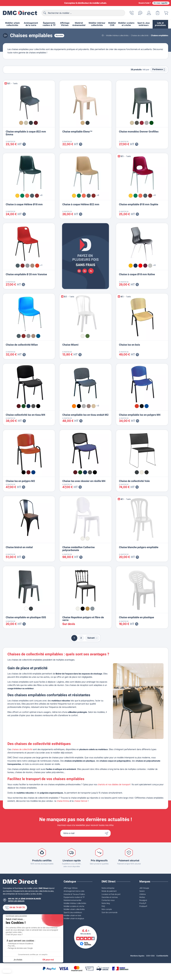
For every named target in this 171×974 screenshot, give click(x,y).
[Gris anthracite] (31, 123)
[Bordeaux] (36, 123)
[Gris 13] (33, 406)
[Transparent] (88, 539)
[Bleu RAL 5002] (33, 472)
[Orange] (74, 406)
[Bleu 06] (28, 406)
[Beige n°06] (32, 266)
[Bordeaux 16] (19, 406)
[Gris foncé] (31, 609)
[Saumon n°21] (27, 196)
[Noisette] (94, 406)
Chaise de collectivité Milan (22, 345)
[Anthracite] (88, 123)
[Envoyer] (107, 833)
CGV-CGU (150, 956)
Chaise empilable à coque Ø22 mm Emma (26, 133)
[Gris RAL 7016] (137, 472)
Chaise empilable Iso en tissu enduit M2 (85, 415)
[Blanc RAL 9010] (142, 472)
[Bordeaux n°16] (37, 196)
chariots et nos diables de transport (114, 784)
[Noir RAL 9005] (24, 472)
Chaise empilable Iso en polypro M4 (139, 415)
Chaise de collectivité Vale (134, 481)
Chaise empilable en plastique (136, 617)
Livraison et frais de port (111, 894)
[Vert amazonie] (88, 336)
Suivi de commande (109, 912)
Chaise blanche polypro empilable (138, 547)
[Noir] (79, 406)
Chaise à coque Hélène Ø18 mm (24, 204)
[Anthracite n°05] (32, 196)
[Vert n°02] (22, 196)
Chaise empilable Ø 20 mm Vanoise (26, 274)
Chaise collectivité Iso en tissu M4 (25, 415)
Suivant (92, 637)
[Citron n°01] (17, 196)
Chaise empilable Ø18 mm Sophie (138, 204)
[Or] (88, 609)
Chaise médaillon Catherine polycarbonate (78, 548)
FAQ (103, 906)
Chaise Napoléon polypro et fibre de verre (83, 619)
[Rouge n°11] (37, 266)
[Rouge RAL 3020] (137, 406)
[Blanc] (83, 336)
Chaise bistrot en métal (19, 547)
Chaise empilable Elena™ (77, 132)
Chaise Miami (70, 345)
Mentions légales (137, 956)
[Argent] (92, 609)
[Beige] (21, 123)
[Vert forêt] (151, 123)
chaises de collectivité (22, 749)
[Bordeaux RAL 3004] (28, 472)
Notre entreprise (108, 888)
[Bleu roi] (135, 266)
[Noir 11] (38, 406)
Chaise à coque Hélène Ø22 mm (80, 204)
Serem (142, 891)
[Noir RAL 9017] (142, 406)
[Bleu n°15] (38, 336)
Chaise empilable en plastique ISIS (26, 617)
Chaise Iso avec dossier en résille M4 (83, 481)
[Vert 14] (24, 406)
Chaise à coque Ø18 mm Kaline (137, 274)
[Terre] (89, 406)
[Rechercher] (83, 13)
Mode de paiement (109, 891)
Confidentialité (162, 956)
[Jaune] (131, 266)
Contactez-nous (108, 900)
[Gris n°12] (27, 266)
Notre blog (106, 903)
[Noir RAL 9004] (147, 472)
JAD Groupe (144, 888)
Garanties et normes (110, 897)
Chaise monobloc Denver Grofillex (138, 132)
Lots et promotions (160, 24)
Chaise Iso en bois (129, 345)
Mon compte (107, 909)
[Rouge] (140, 266)
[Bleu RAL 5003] (147, 406)
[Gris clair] (26, 123)
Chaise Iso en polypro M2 (20, 481)
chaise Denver (81, 801)
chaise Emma (63, 801)
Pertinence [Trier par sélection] (158, 70)
